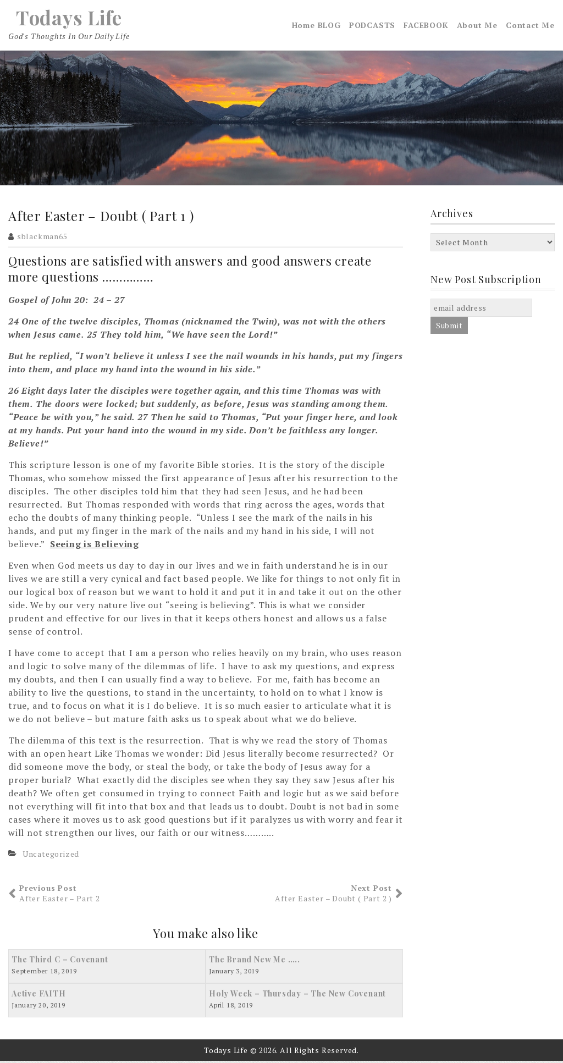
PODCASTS (372, 26)
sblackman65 (42, 238)
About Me (477, 26)
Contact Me (530, 26)
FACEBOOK (426, 26)
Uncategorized (51, 855)
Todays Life (69, 18)
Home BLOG (316, 26)
